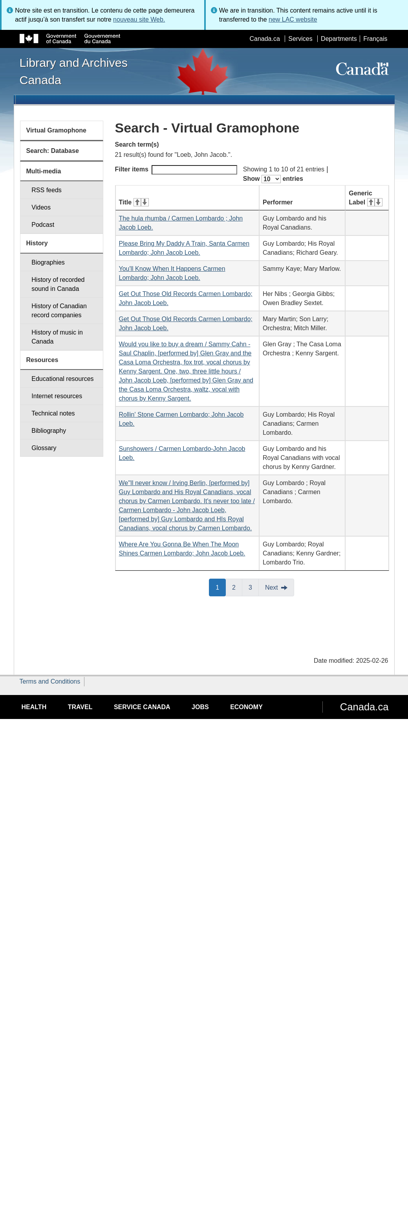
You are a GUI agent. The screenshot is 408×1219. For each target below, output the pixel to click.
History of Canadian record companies (59, 310)
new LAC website (293, 19)
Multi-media (43, 171)
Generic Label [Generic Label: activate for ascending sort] (365, 198)
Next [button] (271, 587)
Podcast (42, 224)
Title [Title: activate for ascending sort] (134, 202)
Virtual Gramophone (56, 130)
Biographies (48, 262)
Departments (339, 38)
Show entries (273, 179)
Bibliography (48, 430)
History (37, 243)
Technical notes (53, 413)
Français (375, 38)
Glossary (43, 448)
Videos (41, 207)
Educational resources (62, 378)
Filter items (176, 170)
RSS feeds (46, 190)
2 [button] (237, 587)
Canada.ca (264, 38)
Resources (42, 360)
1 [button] (221, 587)
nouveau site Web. (139, 19)
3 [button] (254, 587)
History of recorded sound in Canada (57, 284)
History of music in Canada (57, 337)
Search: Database (52, 150)
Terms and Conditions (50, 681)
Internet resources (56, 396)
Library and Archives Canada (74, 71)
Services (300, 38)
